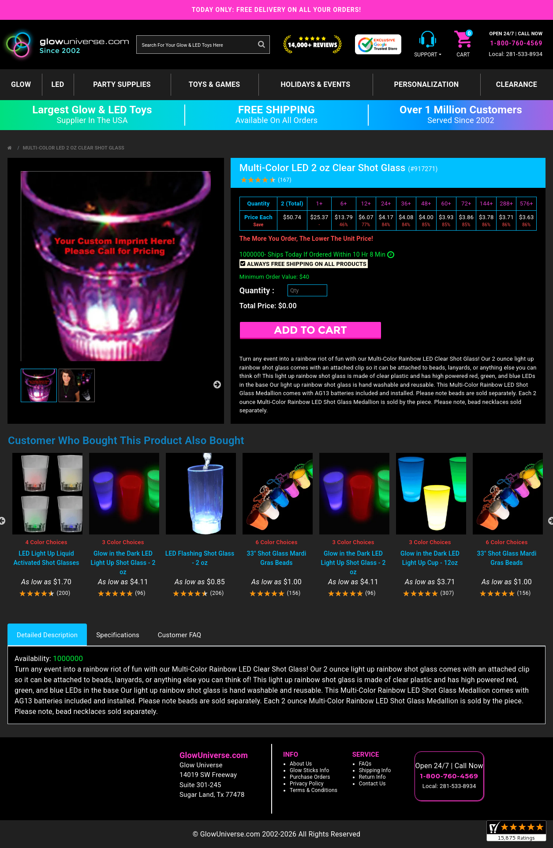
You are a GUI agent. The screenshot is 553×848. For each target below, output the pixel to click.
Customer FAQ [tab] (179, 635)
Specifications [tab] (117, 635)
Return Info (372, 777)
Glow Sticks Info (309, 770)
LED (57, 84)
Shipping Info (375, 770)
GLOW (21, 84)
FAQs (365, 764)
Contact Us (372, 784)
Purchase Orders (310, 777)
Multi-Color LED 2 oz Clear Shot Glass (73, 148)
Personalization (426, 84)
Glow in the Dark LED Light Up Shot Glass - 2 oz (122, 562)
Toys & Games (214, 84)
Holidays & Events (316, 84)
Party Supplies (122, 84)
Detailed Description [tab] (47, 635)
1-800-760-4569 (516, 43)
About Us (301, 764)
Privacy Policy (307, 784)
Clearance (516, 84)
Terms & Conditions (313, 790)
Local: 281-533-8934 (515, 54)
